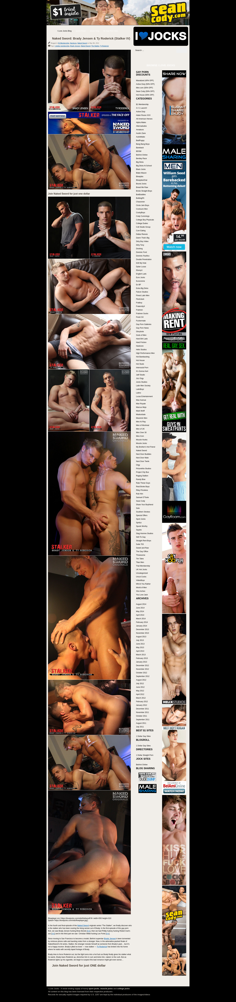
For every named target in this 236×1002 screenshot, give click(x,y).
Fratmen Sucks (142, 313)
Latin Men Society (143, 386)
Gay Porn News (142, 328)
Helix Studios (141, 350)
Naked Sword (82, 43)
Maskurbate (141, 414)
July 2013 (140, 640)
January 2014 (141, 626)
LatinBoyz (140, 389)
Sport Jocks (141, 519)
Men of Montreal (142, 425)
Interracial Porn (142, 368)
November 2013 (142, 633)
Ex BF (138, 285)
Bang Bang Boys (142, 144)
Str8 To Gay (141, 537)
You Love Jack (142, 595)
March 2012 (141, 698)
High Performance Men (145, 353)
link (88, 931)
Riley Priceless (142, 490)
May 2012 (140, 691)
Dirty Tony (140, 245)
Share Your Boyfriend (144, 505)
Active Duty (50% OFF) (145, 84)
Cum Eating (141, 231)
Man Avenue (141, 400)
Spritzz (139, 523)
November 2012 (142, 669)
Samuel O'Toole (142, 497)
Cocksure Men (142, 209)
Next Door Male (142, 458)
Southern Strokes (143, 512)
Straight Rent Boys (143, 541)
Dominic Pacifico (142, 256)
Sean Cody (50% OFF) (145, 91)
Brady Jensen (75, 46)
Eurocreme (140, 281)
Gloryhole (140, 331)
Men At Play (141, 422)
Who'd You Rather (143, 584)
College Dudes (142, 223)
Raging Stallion (142, 476)
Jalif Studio (140, 375)
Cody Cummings (142, 216)
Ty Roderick (104, 46)
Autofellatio (140, 137)
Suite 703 (140, 544)
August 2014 (141, 604)
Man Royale (141, 404)
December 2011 (142, 709)
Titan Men (140, 562)
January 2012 (141, 705)
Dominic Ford (141, 252)
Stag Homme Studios (144, 533)
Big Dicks (140, 162)
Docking (139, 249)
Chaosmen (140, 202)
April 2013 (140, 651)
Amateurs (140, 130)
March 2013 (141, 655)
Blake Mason (141, 173)
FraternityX (140, 306)
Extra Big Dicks (142, 288)
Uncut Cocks (141, 577)
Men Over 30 (141, 432)
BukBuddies (141, 194)
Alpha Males (141, 122)
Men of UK (140, 429)
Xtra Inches (140, 591)
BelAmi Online (142, 155)
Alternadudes (141, 126)
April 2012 (140, 694)
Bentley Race (141, 158)
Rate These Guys (143, 483)
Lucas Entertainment (144, 396)
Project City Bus (142, 472)
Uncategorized (142, 573)
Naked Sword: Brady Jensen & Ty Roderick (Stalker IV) (91, 38)
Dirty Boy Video (142, 241)
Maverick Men (141, 418)
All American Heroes (144, 119)
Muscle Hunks (141, 440)
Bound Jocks (141, 184)
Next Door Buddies (143, 454)
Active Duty (140, 112)
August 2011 (141, 723)
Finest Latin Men (142, 295)
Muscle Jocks (141, 443)
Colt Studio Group (143, 227)
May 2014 (140, 611)
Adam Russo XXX (143, 115)
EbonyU (139, 270)
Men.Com (140, 436)
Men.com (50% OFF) (144, 88)
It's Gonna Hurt (142, 371)
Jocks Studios (141, 382)
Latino (138, 393)
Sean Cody (140, 501)
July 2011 (140, 727)
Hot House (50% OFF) (145, 95)
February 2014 (142, 622)
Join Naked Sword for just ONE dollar (79, 965)
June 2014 (140, 608)
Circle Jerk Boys (142, 205)
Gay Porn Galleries (143, 324)
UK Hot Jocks (141, 569)
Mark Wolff (140, 411)
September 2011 (142, 720)
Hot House (140, 360)
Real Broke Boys (142, 487)
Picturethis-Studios (143, 468)
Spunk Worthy (141, 526)
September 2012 (142, 676)
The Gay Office (142, 551)
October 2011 (141, 716)
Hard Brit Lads (142, 339)
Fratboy (139, 303)
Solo (138, 508)
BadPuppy (140, 140)
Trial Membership (143, 566)
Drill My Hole (141, 263)
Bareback (140, 148)
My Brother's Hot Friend (145, 447)
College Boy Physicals (145, 220)
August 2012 (141, 680)
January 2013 (141, 662)
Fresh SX (140, 317)
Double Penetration (144, 259)
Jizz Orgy (140, 378)
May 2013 (140, 647)
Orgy (138, 465)
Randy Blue (140, 479)
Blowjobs (139, 176)
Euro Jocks (140, 277)
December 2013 (142, 629)
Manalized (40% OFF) (145, 80)
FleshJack (140, 299)
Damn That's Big (142, 238)
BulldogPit (140, 198)
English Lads (141, 274)
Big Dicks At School (144, 166)
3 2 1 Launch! (141, 108)
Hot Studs (140, 364)
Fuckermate (141, 321)
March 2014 (141, 619)
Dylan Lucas (141, 267)
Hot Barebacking (142, 357)
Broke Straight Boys (144, 191)
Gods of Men (141, 335)
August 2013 (141, 637)
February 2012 (142, 701)
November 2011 (142, 712)
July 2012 (140, 683)
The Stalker (95, 46)
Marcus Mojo (141, 407)
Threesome (140, 555)
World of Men (141, 587)
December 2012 (142, 665)
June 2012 (140, 687)
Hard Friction (141, 342)
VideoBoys (140, 580)
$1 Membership (63, 43)
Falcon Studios (142, 292)
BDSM (138, 151)
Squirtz (139, 530)
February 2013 (142, 658)
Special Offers (141, 515)
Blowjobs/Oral (141, 180)
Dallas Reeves (142, 234)
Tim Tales (140, 559)
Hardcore (73, 43)
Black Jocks (141, 169)
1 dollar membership (62, 46)
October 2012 (141, 673)
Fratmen (139, 310)
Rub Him (139, 494)
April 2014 (140, 615)
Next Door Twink (142, 461)
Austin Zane (141, 133)
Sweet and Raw (142, 548)
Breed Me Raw (142, 187)
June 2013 (140, 644)
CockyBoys (140, 213)
